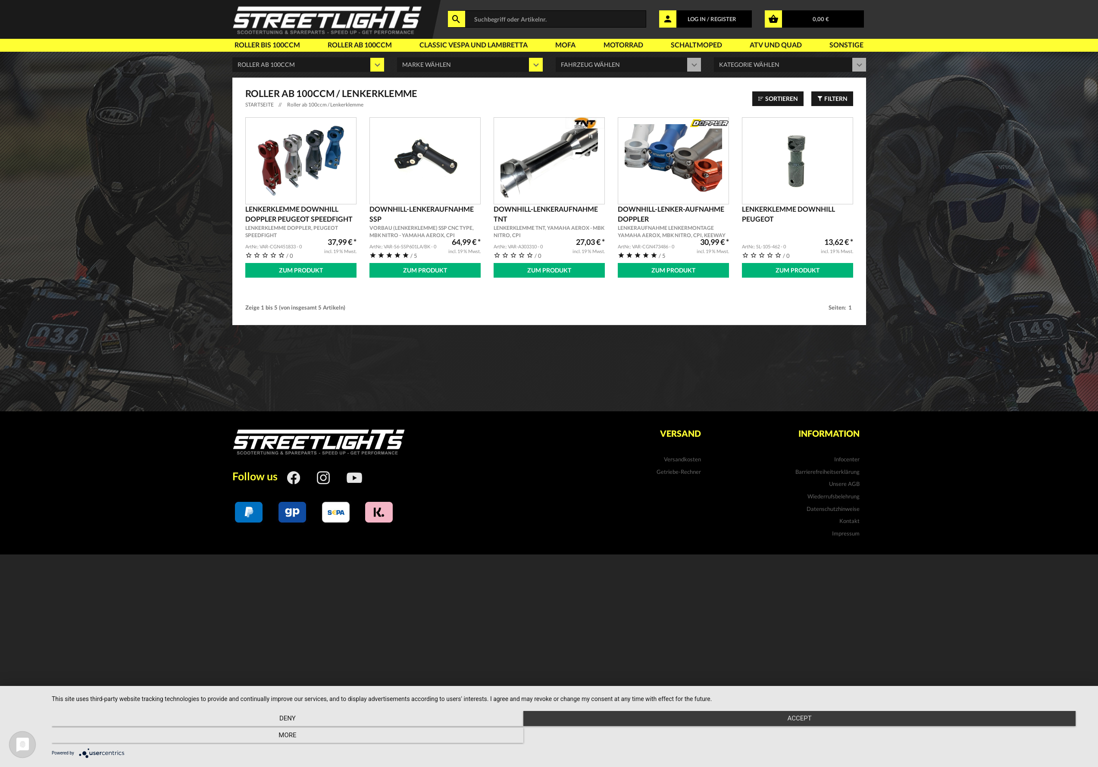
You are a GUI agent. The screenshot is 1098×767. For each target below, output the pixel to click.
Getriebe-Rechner (679, 469)
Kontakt (849, 519)
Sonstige (846, 45)
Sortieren (778, 98)
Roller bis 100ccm (267, 45)
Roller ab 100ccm (360, 45)
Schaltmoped (696, 45)
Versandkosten (682, 457)
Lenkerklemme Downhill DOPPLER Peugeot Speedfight (301, 222)
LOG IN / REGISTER (712, 19)
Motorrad (623, 45)
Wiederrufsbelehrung (833, 494)
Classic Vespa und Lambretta (473, 45)
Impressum (846, 531)
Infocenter (847, 457)
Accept (570, 737)
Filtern (832, 98)
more (933, 737)
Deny (207, 737)
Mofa (565, 45)
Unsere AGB (844, 482)
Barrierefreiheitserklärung (827, 469)
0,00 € (821, 19)
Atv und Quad (776, 45)
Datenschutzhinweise (833, 506)
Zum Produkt (301, 270)
